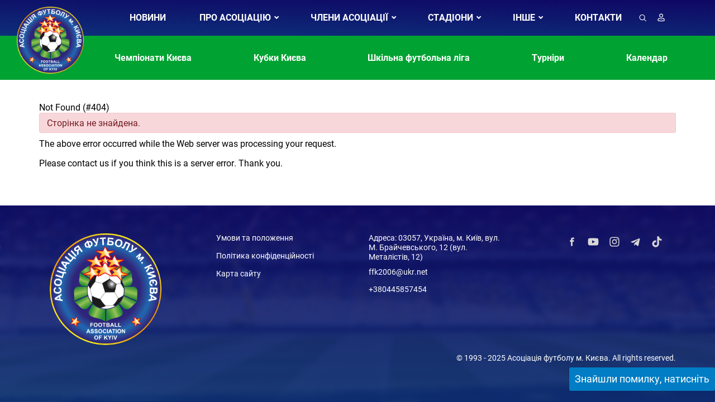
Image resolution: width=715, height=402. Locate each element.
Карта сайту (238, 273)
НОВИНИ (148, 17)
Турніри (548, 57)
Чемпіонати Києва (153, 57)
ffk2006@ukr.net (398, 271)
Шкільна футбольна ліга (419, 57)
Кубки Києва (280, 57)
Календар (647, 57)
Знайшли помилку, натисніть (642, 379)
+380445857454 (398, 289)
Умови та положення (254, 237)
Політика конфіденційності (265, 255)
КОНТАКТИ (598, 17)
